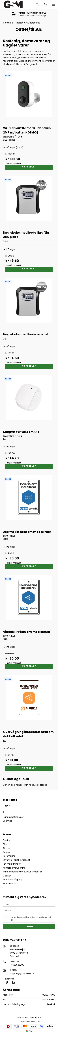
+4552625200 (17, 964)
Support (7, 852)
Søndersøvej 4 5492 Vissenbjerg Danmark (19, 953)
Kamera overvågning (14, 867)
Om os (6, 848)
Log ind (7, 805)
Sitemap (7, 820)
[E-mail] (29, 910)
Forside (7, 840)
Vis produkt (29, 166)
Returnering (9, 855)
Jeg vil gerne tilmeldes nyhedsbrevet (31, 918)
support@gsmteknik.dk (22, 973)
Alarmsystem (10, 883)
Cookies (7, 875)
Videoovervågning (12, 879)
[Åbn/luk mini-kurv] (45, 4)
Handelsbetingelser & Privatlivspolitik (22, 871)
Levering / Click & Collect (16, 859)
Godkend (29, 926)
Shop (5, 844)
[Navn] (29, 903)
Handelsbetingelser (13, 817)
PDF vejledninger (12, 863)
